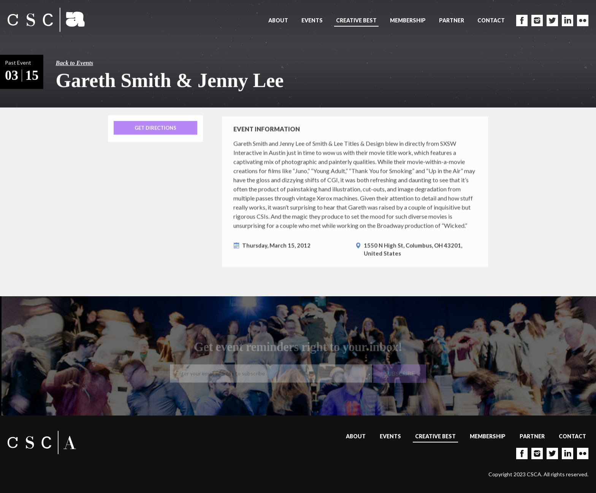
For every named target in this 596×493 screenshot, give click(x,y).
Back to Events (75, 63)
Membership (408, 20)
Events (312, 20)
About (278, 20)
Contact (491, 20)
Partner (451, 20)
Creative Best (356, 20)
